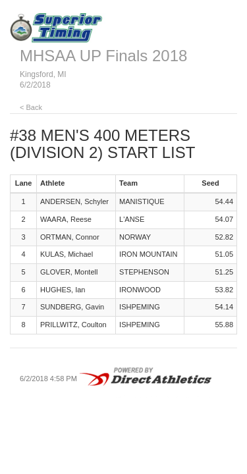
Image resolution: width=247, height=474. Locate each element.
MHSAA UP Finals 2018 (103, 56)
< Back (31, 107)
